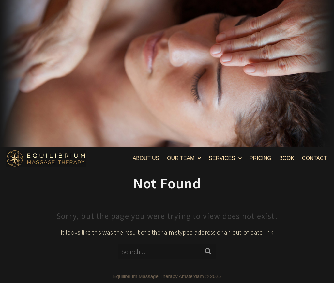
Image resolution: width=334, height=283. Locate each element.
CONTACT (314, 158)
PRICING (260, 158)
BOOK (286, 158)
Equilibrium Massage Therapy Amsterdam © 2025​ (167, 276)
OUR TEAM (184, 158)
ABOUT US (146, 158)
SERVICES (225, 158)
